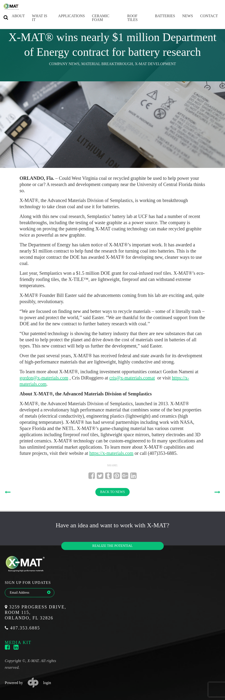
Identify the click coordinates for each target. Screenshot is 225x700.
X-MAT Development (155, 64)
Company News (64, 64)
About (13, 16)
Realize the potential (112, 546)
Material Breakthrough (107, 64)
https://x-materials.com (111, 453)
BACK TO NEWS (112, 492)
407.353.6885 (22, 628)
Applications (67, 16)
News (183, 16)
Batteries (160, 16)
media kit (18, 642)
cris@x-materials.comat (132, 377)
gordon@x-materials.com (44, 377)
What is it (35, 18)
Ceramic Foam (96, 18)
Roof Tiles (128, 18)
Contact (204, 16)
